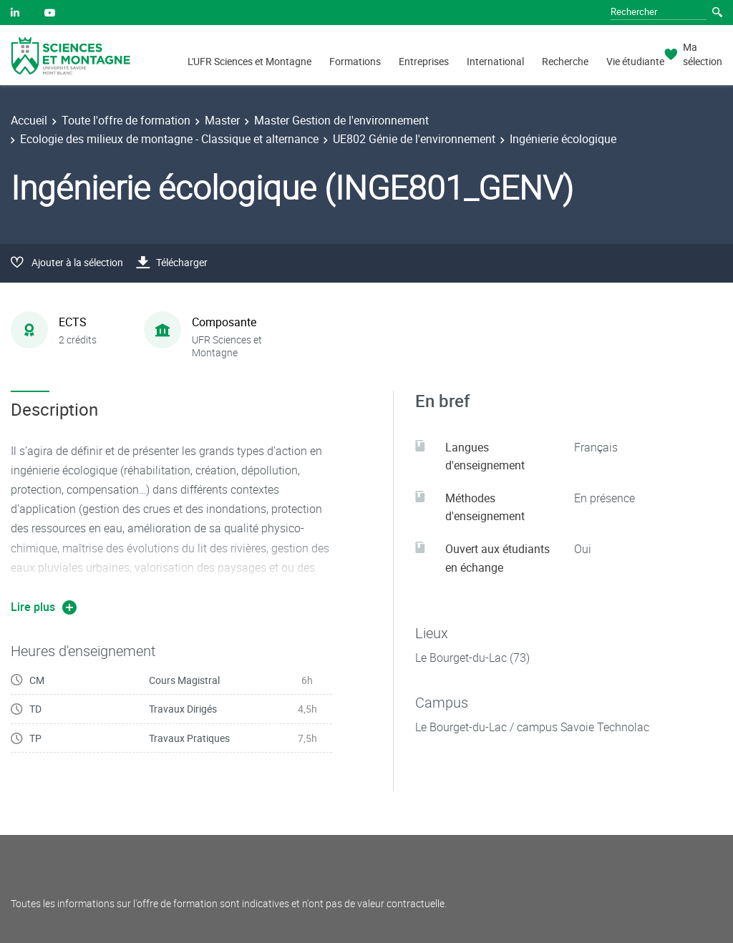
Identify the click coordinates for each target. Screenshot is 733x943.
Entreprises (424, 61)
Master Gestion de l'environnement (341, 120)
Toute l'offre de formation (126, 120)
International (495, 61)
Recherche (565, 61)
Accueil (29, 120)
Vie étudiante (635, 61)
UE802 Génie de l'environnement (414, 139)
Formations (355, 61)
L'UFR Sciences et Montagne (249, 61)
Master (222, 120)
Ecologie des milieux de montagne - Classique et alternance (169, 139)
